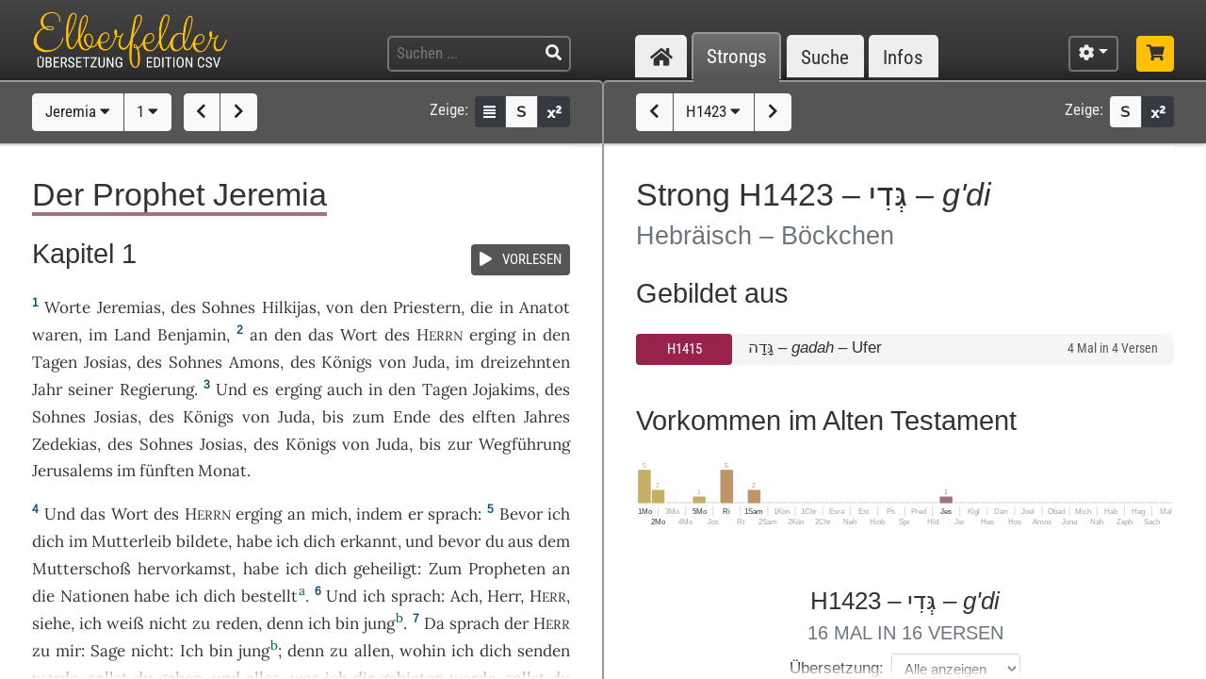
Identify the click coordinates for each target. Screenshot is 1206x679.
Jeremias (129, 307)
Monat (222, 470)
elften (493, 416)
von (339, 307)
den (288, 334)
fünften (166, 470)
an (259, 334)
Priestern (427, 307)
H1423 (713, 111)
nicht (168, 623)
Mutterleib (131, 541)
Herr (503, 596)
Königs (346, 362)
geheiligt (385, 568)
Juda (429, 362)
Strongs (737, 57)
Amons (254, 362)
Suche (825, 57)
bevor (459, 541)
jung (379, 623)
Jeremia (77, 111)
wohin (422, 650)
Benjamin (191, 334)
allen (372, 650)
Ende (412, 416)
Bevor (521, 514)
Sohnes (228, 307)
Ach (464, 596)
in (529, 334)
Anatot (544, 307)
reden (237, 623)
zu (41, 650)
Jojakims (504, 389)
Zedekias (64, 444)
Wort (359, 334)
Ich (192, 650)
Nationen (94, 596)
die (481, 307)
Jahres (547, 416)
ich (319, 623)
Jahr (47, 389)
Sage (107, 650)
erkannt (369, 541)
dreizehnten (525, 362)
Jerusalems (72, 470)
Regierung (157, 389)
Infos (903, 57)
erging (492, 334)
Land (132, 334)
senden (543, 650)
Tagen (54, 362)
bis (333, 416)
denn (285, 623)
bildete (202, 541)
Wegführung (524, 444)
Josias (105, 362)
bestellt (269, 596)
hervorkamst (185, 568)
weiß (125, 623)
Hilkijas (289, 307)
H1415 (684, 348)
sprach (453, 514)
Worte (67, 307)
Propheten (507, 568)
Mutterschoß (81, 568)
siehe (51, 623)
